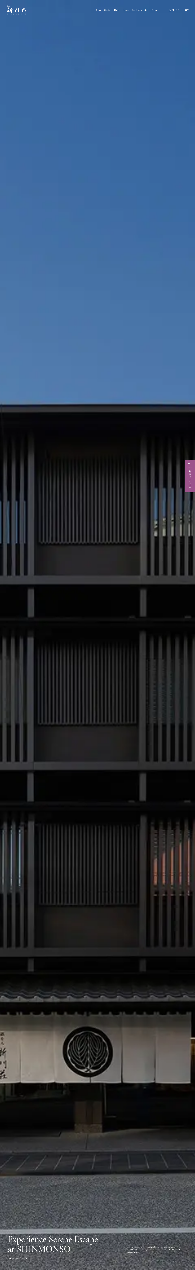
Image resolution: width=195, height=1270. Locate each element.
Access (126, 10)
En (174, 10)
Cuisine (107, 10)
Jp (170, 10)
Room (98, 10)
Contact (154, 10)
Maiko (117, 10)
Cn (178, 10)
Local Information (140, 10)
